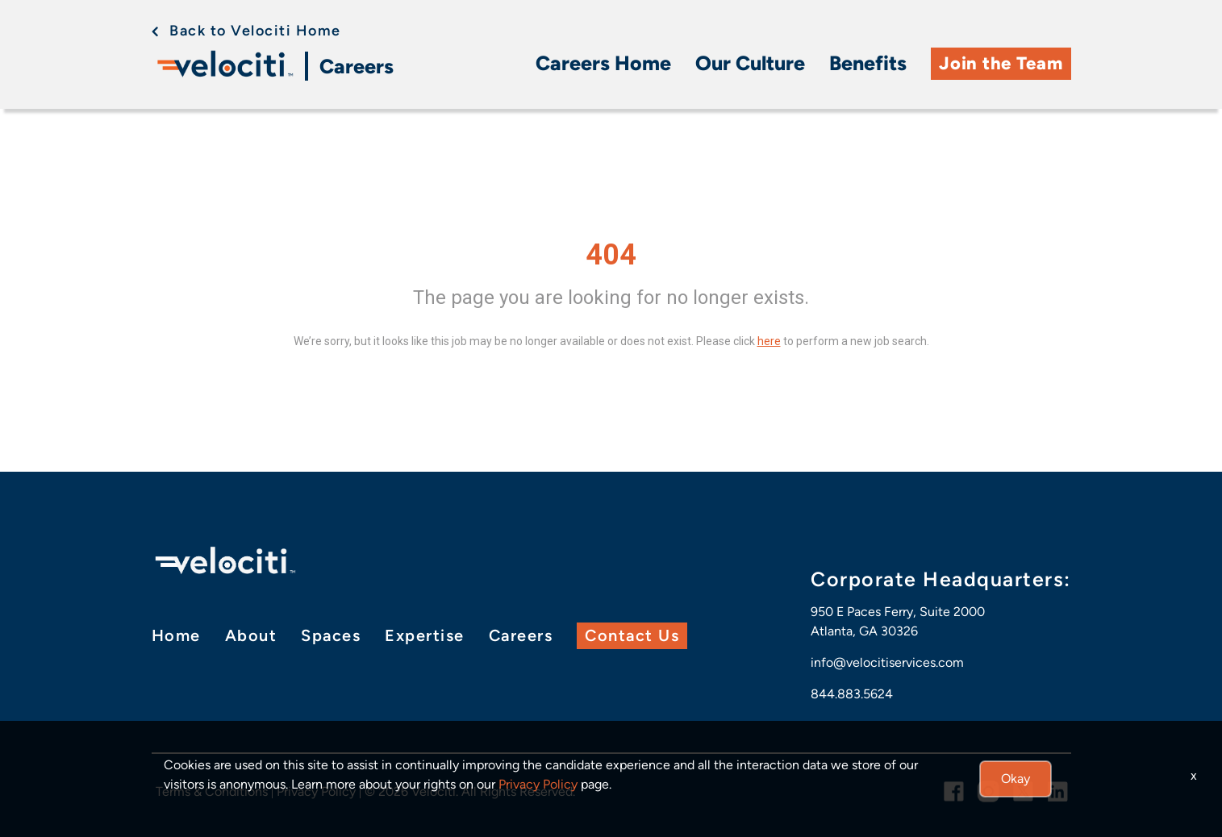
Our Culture (750, 63)
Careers (356, 66)
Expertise (425, 635)
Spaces (331, 635)
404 (611, 255)
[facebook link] (953, 791)
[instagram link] (988, 791)
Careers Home (603, 63)
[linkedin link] (1058, 791)
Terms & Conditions (212, 791)
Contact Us (632, 635)
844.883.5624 (852, 694)
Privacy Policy (316, 791)
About (251, 635)
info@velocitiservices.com (887, 662)
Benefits (868, 63)
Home (176, 635)
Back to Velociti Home (255, 31)
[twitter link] (1023, 791)
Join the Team (1000, 63)
